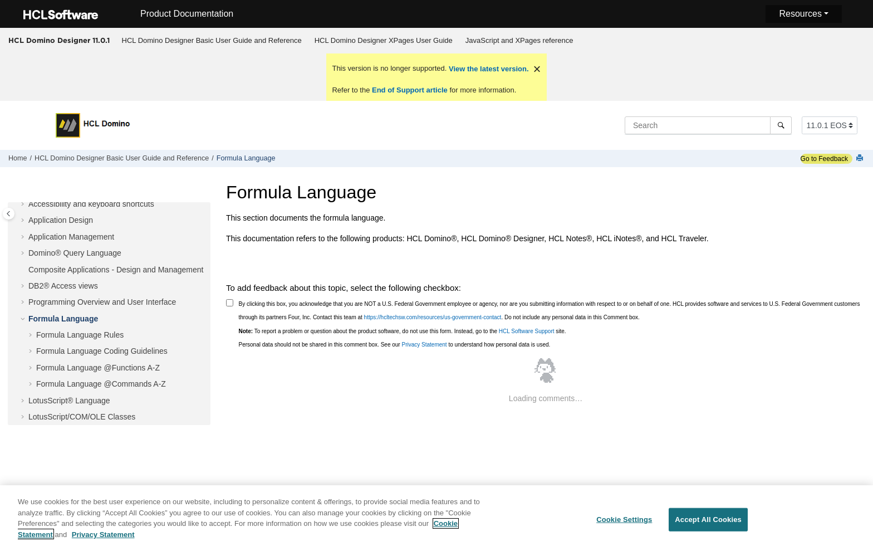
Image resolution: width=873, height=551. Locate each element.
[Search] (781, 125)
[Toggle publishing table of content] (8, 214)
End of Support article (409, 90)
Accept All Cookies (708, 524)
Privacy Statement (424, 345)
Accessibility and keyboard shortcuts (91, 203)
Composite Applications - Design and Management (115, 269)
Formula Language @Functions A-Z (98, 367)
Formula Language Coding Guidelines (102, 351)
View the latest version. (487, 69)
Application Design (60, 220)
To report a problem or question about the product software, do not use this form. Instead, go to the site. (402, 331)
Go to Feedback (824, 159)
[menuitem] (211, 40)
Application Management (71, 236)
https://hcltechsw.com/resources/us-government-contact (433, 317)
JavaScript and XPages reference (519, 40)
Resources (800, 13)
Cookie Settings (624, 524)
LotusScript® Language (69, 400)
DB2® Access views (63, 285)
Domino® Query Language (74, 252)
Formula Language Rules (80, 334)
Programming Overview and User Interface (102, 302)
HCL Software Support (527, 331)
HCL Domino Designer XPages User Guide (384, 40)
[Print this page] (861, 158)
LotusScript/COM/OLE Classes (81, 416)
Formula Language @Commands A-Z (101, 383)
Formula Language (246, 158)
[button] (23, 204)
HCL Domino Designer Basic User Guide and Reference (212, 40)
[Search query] (708, 125)
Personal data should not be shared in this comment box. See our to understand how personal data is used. (395, 345)
